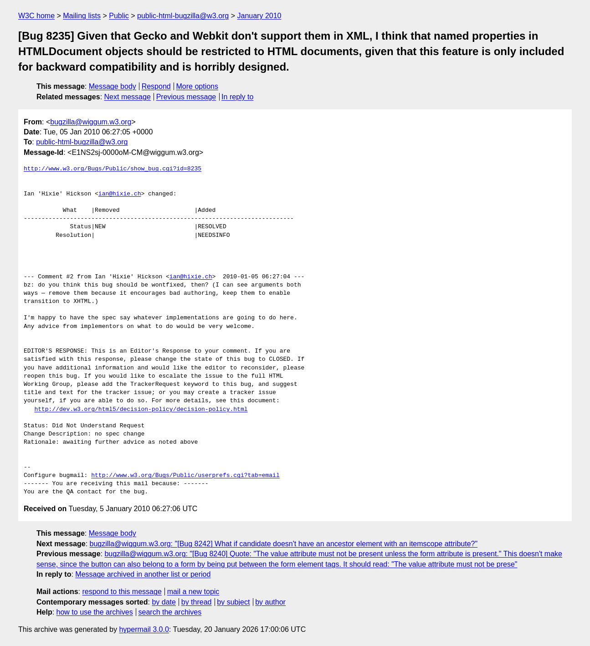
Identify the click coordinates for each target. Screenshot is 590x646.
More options (197, 86)
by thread (196, 602)
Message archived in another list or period (142, 574)
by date (163, 602)
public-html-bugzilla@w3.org (183, 16)
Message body (112, 86)
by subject (233, 602)
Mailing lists (82, 16)
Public (119, 16)
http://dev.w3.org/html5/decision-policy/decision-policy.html (140, 409)
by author (270, 602)
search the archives (170, 612)
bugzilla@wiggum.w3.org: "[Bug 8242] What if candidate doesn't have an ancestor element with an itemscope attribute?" (284, 544)
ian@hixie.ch (119, 194)
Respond (156, 86)
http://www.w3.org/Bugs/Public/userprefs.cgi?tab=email (185, 476)
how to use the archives (94, 612)
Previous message (186, 97)
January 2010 (259, 16)
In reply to (237, 97)
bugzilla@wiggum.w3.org (90, 122)
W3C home (36, 16)
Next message (127, 97)
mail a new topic (193, 591)
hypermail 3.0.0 (144, 629)
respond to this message (121, 591)
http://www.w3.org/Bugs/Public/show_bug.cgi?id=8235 (112, 169)
